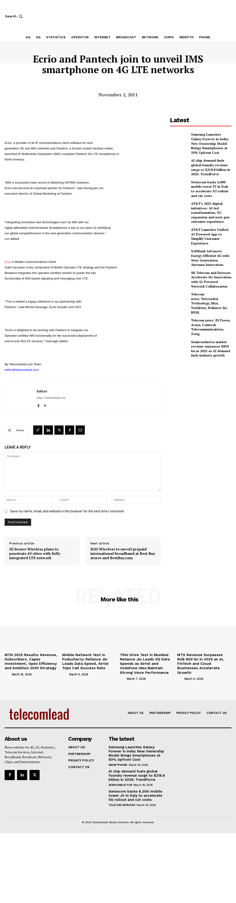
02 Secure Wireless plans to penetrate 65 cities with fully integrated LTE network (34, 553)
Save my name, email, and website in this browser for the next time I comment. (67, 511)
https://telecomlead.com (51, 397)
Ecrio (8, 262)
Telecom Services (122, 799)
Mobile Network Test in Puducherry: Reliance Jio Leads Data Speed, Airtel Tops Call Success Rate (88, 660)
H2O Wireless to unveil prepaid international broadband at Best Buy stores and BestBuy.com (122, 553)
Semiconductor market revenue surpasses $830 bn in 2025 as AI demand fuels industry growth (211, 324)
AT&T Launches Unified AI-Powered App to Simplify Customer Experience (209, 223)
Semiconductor (120, 780)
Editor (42, 391)
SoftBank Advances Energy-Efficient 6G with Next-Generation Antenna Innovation (210, 244)
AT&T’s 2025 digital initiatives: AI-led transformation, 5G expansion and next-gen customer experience (208, 203)
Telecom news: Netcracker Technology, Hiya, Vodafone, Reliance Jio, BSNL (210, 284)
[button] (14, 16)
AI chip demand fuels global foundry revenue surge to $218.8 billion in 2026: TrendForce (210, 162)
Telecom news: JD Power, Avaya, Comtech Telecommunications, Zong (210, 304)
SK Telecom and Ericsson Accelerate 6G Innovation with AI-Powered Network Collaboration (208, 264)
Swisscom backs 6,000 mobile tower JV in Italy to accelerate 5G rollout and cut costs (211, 182)
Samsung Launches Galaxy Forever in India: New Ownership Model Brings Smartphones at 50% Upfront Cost (211, 141)
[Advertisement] (203, 370)
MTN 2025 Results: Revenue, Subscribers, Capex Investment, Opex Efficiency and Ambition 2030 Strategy (31, 660)
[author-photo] (8, 671)
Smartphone (118, 760)
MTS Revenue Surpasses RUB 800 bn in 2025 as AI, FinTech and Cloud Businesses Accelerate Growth (201, 660)
